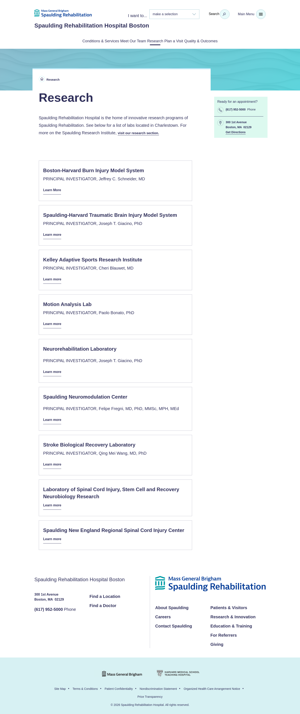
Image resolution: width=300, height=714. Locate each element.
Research (155, 41)
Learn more (53, 234)
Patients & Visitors (228, 605)
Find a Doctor (103, 603)
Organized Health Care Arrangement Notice (212, 686)
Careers (163, 614)
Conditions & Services (80, 41)
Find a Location (105, 594)
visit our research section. (141, 132)
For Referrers (223, 632)
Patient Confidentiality (119, 686)
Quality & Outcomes (222, 41)
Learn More (53, 190)
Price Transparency (150, 694)
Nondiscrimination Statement (158, 686)
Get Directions (236, 132)
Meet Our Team (123, 41)
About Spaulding (172, 605)
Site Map (60, 686)
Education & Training (231, 623)
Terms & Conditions (85, 686)
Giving (216, 642)
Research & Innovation (233, 614)
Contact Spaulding (173, 623)
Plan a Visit (184, 41)
